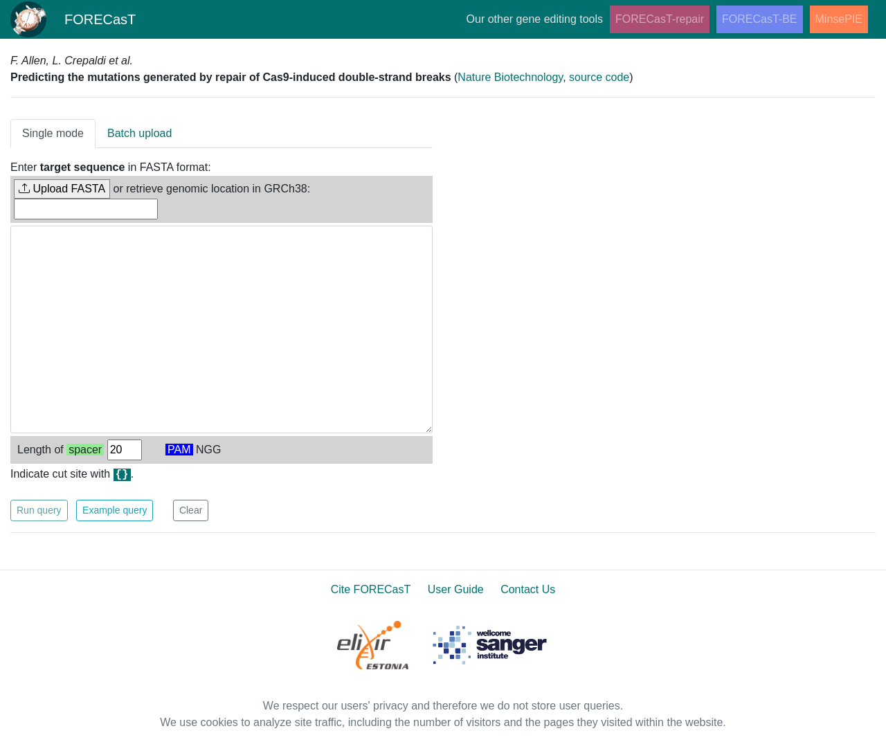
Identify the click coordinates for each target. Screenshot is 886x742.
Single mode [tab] (53, 133)
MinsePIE (838, 19)
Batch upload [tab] (139, 133)
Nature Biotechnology (510, 77)
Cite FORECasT (371, 589)
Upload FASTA (62, 188)
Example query (114, 510)
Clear (190, 510)
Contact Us (527, 589)
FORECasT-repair (659, 19)
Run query (39, 510)
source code (599, 77)
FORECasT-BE (759, 19)
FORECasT (73, 19)
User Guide (456, 589)
